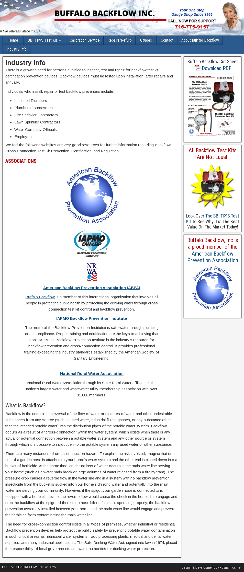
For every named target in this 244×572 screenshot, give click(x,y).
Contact (167, 40)
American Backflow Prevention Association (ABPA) (91, 287)
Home (13, 40)
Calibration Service (85, 40)
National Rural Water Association (92, 373)
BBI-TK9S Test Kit (42, 40)
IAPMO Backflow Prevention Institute (91, 318)
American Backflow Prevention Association (212, 257)
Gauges (146, 40)
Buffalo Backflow (40, 297)
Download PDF (212, 68)
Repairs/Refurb (119, 40)
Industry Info (17, 49)
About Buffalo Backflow (200, 40)
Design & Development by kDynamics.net (211, 567)
